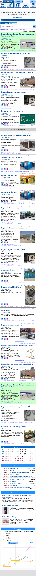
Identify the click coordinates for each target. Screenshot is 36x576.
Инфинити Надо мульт (12, 483)
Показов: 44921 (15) (19, 341)
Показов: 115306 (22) (6, 265)
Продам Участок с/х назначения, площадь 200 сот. (17, 495)
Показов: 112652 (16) (6, 153)
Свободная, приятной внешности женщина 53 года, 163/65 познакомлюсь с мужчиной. (18, 510)
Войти (33, 1)
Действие (13, 23)
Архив (31, 542)
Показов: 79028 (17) (19, 306)
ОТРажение (9, 485)
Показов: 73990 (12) (19, 203)
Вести (8, 470)
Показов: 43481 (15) (19, 360)
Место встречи (10, 474)
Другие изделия (7, 20)
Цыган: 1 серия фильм (13, 479)
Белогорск (4, 23)
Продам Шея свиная (8, 516)
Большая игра (10, 468)
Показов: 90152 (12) (19, 171)
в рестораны (8, 533)
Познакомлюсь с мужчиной (10, 505)
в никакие (8, 540)
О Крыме (19, 1)
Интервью (9, 481)
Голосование (18, 529)
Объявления (9, 1)
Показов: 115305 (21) (6, 108)
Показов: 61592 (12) (19, 282)
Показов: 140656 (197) (20, 50)
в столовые (8, 537)
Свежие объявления (18, 493)
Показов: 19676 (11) (19, 443)
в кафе (7, 535)
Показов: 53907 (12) (19, 320)
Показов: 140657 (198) (6, 402)
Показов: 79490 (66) (19, 422)
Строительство (18, 17)
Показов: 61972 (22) (19, 125)
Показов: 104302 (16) (6, 223)
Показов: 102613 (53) (20, 89)
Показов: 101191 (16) (6, 245)
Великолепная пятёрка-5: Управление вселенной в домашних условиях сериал (17, 476)
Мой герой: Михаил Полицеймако (16, 487)
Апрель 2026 (18, 447)
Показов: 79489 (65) (19, 69)
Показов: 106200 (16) (6, 188)
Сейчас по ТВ (18, 466)
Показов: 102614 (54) (20, 380)
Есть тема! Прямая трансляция (15, 472)
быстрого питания (10, 539)
